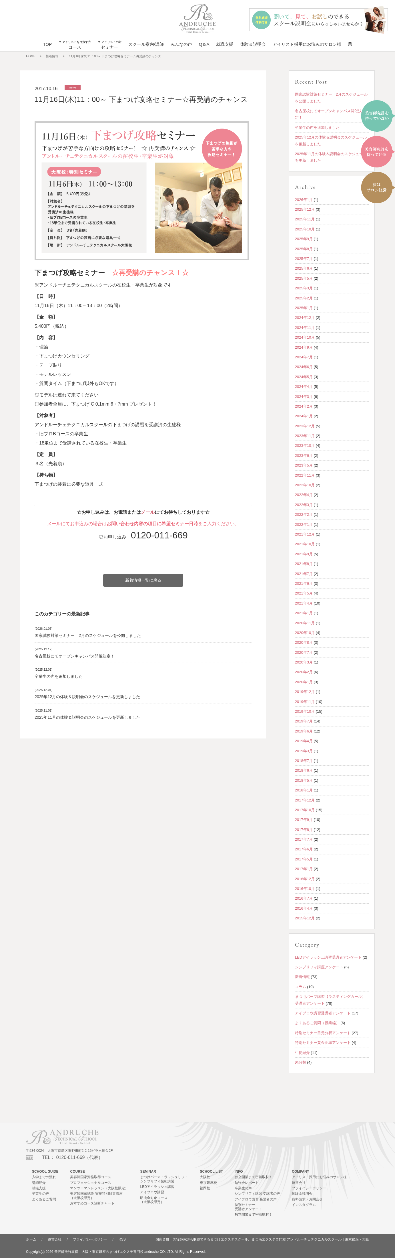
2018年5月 (304, 780)
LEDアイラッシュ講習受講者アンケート (328, 957)
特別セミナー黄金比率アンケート (323, 1042)
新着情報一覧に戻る (143, 580)
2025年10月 (305, 229)
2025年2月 (304, 298)
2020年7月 (304, 652)
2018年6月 (304, 770)
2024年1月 (304, 416)
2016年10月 (305, 888)
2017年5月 (304, 859)
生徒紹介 (302, 1052)
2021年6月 (304, 583)
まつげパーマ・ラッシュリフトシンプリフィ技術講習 (164, 1179)
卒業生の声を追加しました (59, 676)
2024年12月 (305, 317)
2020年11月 (305, 623)
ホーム (31, 1239)
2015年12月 (305, 918)
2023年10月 (305, 445)
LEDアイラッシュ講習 (157, 1187)
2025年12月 (305, 209)
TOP (47, 44)
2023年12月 (305, 426)
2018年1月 (304, 790)
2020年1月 (304, 682)
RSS (122, 1239)
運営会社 (299, 1183)
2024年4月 (304, 386)
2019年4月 (304, 741)
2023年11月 (305, 436)
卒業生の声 (40, 1194)
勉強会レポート (247, 1183)
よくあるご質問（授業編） (317, 1023)
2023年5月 (304, 465)
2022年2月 (304, 514)
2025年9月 (304, 239)
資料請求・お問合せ (307, 1199)
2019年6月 (304, 731)
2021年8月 (304, 564)
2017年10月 (305, 810)
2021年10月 (305, 544)
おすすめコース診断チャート (92, 1203)
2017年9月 (304, 819)
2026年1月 (304, 200)
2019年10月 (305, 711)
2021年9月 (304, 554)
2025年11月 (305, 219)
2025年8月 (304, 249)
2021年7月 (304, 574)
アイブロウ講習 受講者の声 (256, 1199)
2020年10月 (305, 633)
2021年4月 (304, 603)
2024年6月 (304, 367)
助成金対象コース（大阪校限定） (153, 1200)
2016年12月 (305, 879)
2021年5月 (304, 593)
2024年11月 (305, 327)
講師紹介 (39, 1183)
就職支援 (224, 44)
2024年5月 (304, 377)
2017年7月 (304, 839)
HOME (30, 56)
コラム (300, 987)
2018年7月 (304, 761)
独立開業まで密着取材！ (253, 1177)
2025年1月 (304, 308)
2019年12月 (305, 692)
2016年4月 (304, 908)
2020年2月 (304, 672)
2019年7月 (304, 721)
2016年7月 (304, 898)
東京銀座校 (208, 1183)
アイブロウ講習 (152, 1192)
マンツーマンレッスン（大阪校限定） (99, 1188)
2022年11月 (305, 475)
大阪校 (205, 1177)
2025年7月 (304, 258)
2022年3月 (304, 505)
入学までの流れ (44, 1177)
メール (148, 512)
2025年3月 (304, 288)
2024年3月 (304, 396)
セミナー (109, 45)
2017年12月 (305, 800)
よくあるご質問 (44, 1199)
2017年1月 (304, 869)
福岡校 (205, 1188)
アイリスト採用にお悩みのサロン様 (307, 44)
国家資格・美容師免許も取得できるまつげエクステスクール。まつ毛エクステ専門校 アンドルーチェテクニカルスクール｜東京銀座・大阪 (262, 1239)
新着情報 (52, 56)
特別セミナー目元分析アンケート (323, 1033)
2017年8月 (304, 830)
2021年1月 (304, 613)
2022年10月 (305, 485)
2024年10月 (305, 337)
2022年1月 (304, 524)
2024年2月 (304, 406)
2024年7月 (304, 357)
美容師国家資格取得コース (90, 1177)
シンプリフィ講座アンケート (319, 967)
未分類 (300, 1062)
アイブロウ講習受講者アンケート (323, 1013)
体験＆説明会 (253, 44)
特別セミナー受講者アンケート (248, 1207)
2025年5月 (304, 278)
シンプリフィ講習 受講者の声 (257, 1194)
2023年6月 (304, 455)
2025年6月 (304, 268)
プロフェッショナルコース (90, 1183)
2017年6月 (304, 849)
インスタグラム (304, 1205)
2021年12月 (305, 534)
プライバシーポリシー (309, 1188)
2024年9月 (304, 347)
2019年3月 (304, 751)
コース (75, 45)
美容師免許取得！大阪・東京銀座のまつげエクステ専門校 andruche (106, 1252)
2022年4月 (304, 495)
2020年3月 (304, 662)
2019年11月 (305, 702)
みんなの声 (181, 44)
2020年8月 (304, 642)
